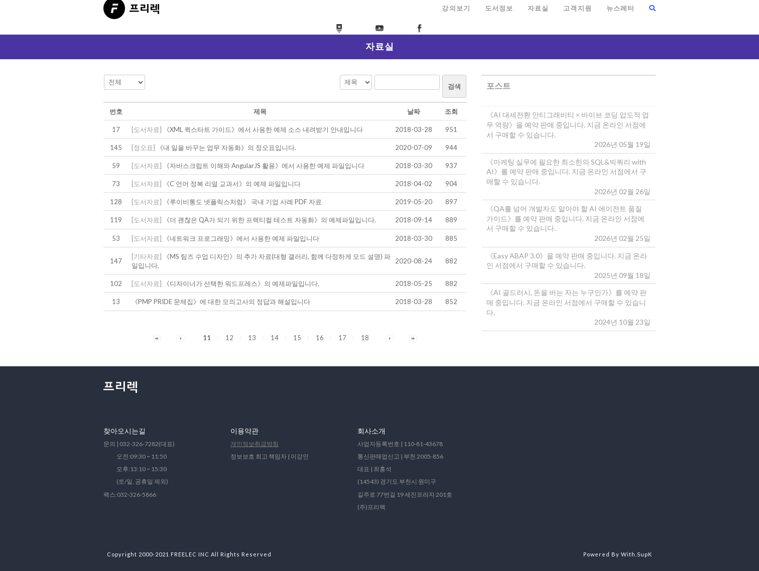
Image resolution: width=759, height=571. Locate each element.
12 (229, 338)
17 (342, 338)
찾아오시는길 (124, 430)
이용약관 (244, 430)
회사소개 (371, 430)
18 (365, 338)
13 (252, 338)
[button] (157, 338)
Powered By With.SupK (617, 554)
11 (207, 338)
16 (320, 338)
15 (297, 338)
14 (275, 338)
